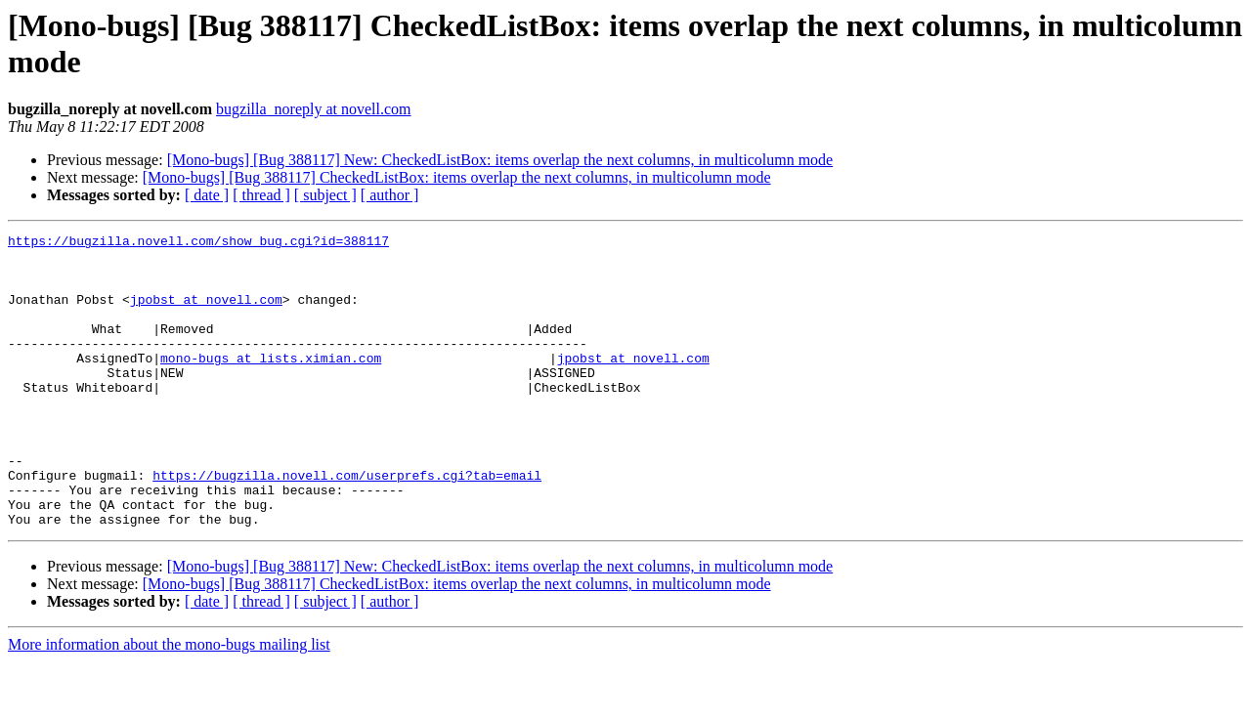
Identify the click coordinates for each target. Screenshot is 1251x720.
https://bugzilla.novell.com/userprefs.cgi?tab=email (346, 524)
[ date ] (207, 195)
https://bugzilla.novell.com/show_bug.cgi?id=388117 (198, 243)
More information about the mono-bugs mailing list (169, 703)
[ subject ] (325, 195)
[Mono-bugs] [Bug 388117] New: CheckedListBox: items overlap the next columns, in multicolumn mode (500, 159)
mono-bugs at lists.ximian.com (270, 384)
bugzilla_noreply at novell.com (313, 109)
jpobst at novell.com (206, 313)
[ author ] (390, 195)
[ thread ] (261, 195)
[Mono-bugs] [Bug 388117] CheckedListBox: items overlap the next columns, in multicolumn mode (457, 177)
